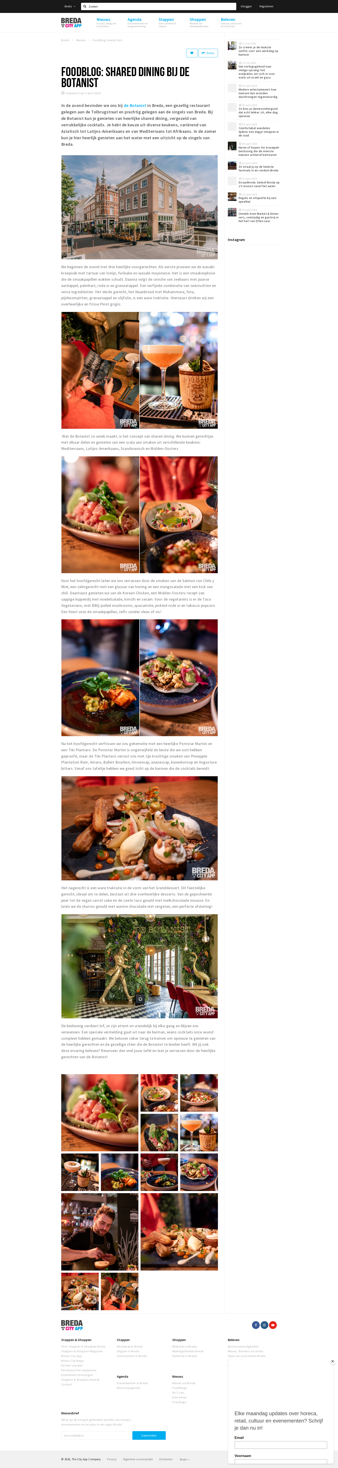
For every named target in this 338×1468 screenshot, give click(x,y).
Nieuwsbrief (70, 1413)
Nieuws (177, 1376)
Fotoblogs (179, 1402)
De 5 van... (179, 1392)
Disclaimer (165, 1459)
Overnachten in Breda (132, 1356)
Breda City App (71, 1356)
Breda (70, 6)
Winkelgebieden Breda (188, 1351)
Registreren (266, 6)
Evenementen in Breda (132, 1383)
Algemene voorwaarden (138, 1459)
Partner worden (72, 1365)
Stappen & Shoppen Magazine (82, 1351)
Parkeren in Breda (184, 1356)
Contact (66, 1384)
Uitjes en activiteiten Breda (247, 1356)
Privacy (111, 1459)
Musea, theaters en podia (245, 1351)
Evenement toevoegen (77, 1375)
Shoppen (179, 1340)
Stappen (123, 1340)
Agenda (122, 1376)
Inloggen (246, 6)
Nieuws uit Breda (184, 1383)
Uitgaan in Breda (128, 1351)
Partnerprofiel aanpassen (79, 1370)
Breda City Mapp (72, 1361)
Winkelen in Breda (184, 1346)
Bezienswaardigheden (243, 1346)
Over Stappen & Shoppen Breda (83, 1346)
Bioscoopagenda (128, 1388)
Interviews (179, 1397)
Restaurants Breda (130, 1346)
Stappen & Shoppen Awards (80, 1380)
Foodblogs (179, 1388)
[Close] (332, 1361)
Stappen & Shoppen (76, 1340)
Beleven (233, 1340)
